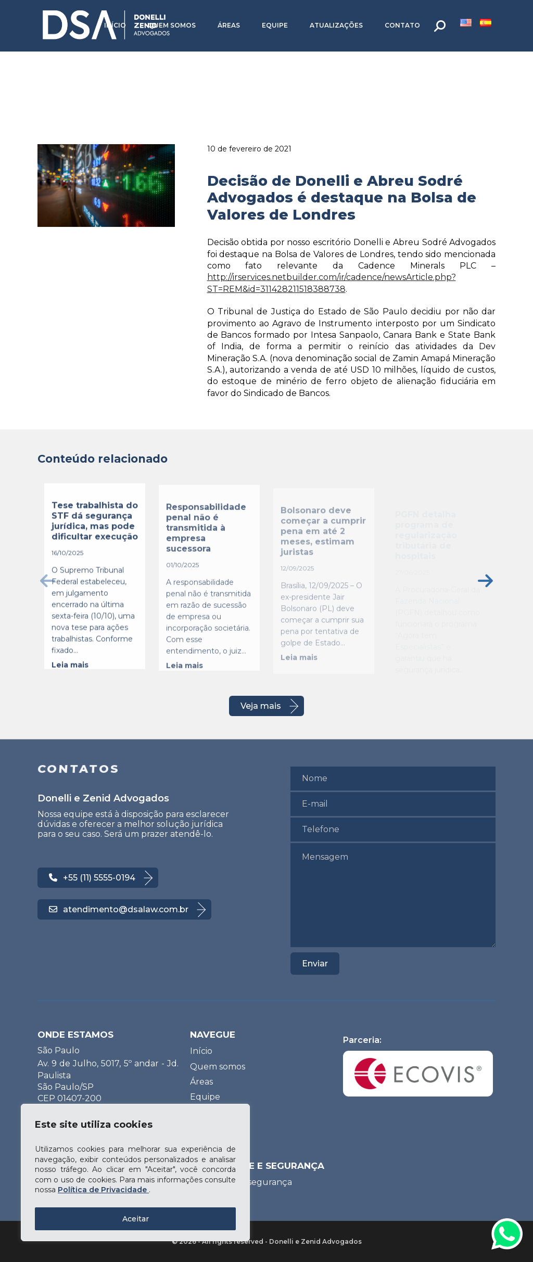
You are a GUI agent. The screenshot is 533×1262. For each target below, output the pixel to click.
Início (115, 25)
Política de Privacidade (103, 1189)
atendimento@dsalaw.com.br (118, 909)
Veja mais (260, 706)
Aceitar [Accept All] (135, 1218)
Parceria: (418, 1066)
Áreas (229, 25)
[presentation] (47, 580)
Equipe (275, 25)
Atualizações (336, 25)
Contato (402, 25)
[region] (135, 1172)
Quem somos (172, 25)
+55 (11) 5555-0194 (92, 878)
